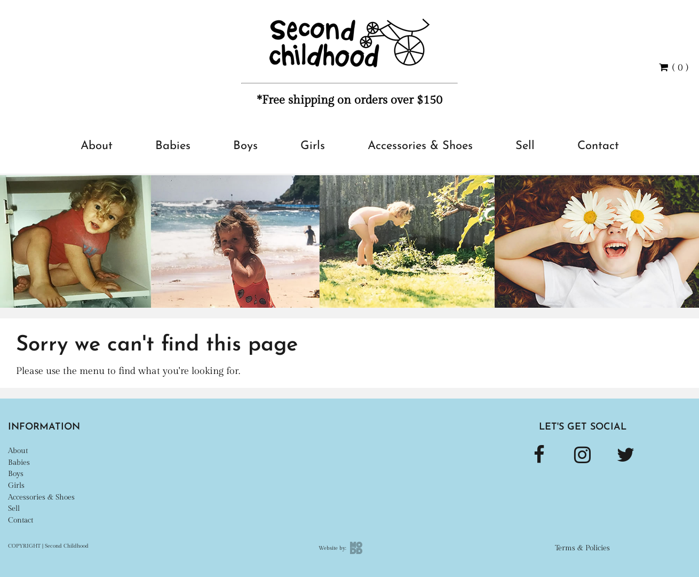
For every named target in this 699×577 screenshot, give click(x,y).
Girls (312, 146)
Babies (172, 146)
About (97, 146)
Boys (245, 146)
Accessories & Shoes (420, 146)
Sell (525, 146)
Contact (598, 146)
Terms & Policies (582, 547)
